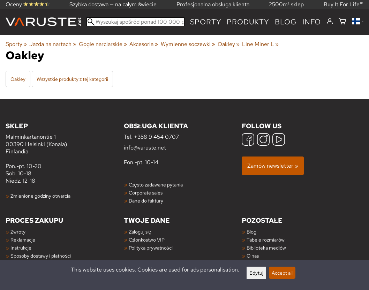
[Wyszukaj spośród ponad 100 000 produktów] (135, 21)
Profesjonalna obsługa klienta (212, 4)
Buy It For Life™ (343, 4)
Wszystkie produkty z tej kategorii (72, 79)
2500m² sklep (286, 4)
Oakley (229, 44)
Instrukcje (20, 247)
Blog (251, 231)
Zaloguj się (140, 231)
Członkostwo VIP (147, 239)
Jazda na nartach (52, 44)
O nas (253, 255)
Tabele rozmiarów (266, 239)
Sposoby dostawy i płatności (40, 255)
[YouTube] (278, 140)
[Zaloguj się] (329, 21)
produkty (248, 21)
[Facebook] (248, 140)
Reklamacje (22, 239)
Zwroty (17, 231)
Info (311, 21)
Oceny (28, 4)
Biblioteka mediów (266, 247)
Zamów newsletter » (272, 165)
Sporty (205, 21)
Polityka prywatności (151, 247)
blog (286, 21)
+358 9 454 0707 (156, 136)
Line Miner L (260, 44)
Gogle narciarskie (103, 44)
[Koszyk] (342, 21)
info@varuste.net (145, 147)
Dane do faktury (146, 200)
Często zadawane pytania (156, 184)
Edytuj (256, 272)
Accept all (282, 272)
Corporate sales (146, 192)
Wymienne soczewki (188, 44)
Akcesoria (143, 44)
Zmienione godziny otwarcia (40, 195)
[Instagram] (263, 140)
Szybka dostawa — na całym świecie (113, 4)
